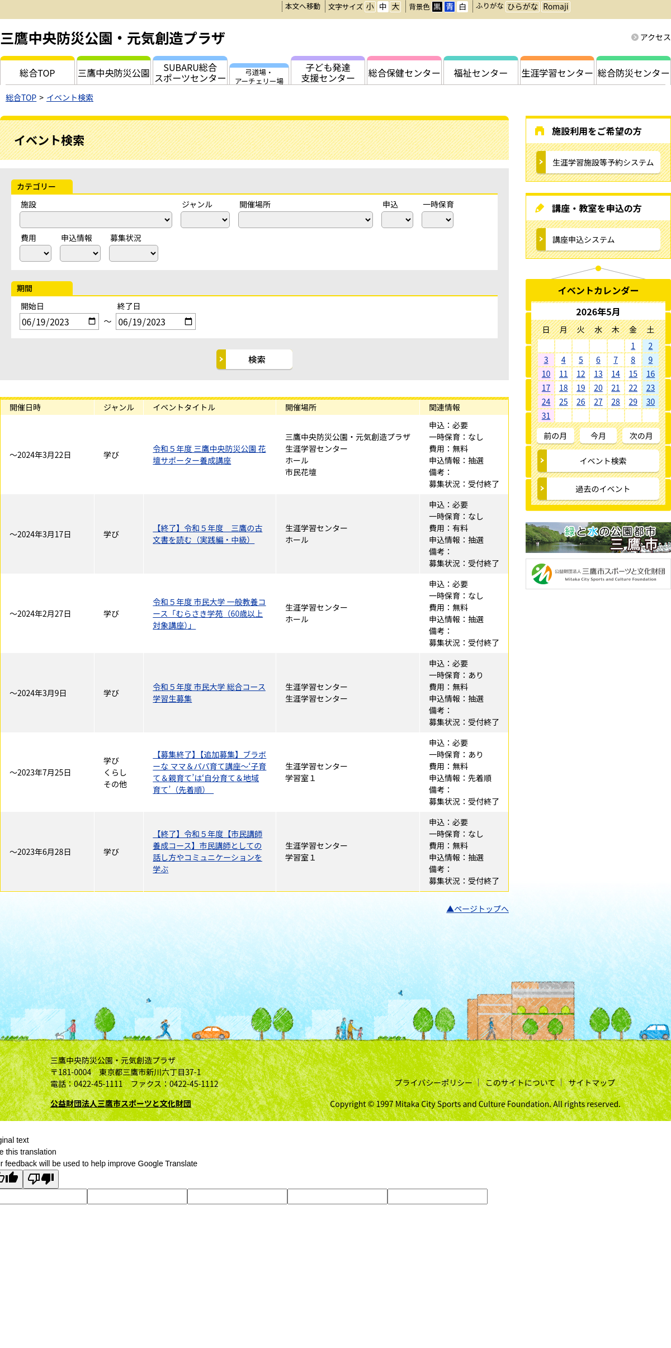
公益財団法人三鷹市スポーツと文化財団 (120, 1103)
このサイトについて (520, 1082)
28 (615, 401)
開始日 (32, 305)
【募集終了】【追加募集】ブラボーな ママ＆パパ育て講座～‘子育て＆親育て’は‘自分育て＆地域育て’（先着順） (209, 772)
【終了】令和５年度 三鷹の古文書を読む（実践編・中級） (207, 533)
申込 (390, 204)
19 (581, 387)
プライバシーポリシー (433, 1082)
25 (563, 401)
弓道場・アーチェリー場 (259, 75)
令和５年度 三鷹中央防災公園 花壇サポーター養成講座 (209, 454)
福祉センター (481, 72)
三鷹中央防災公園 (114, 72)
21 (615, 387)
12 (581, 373)
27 (598, 401)
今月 (598, 435)
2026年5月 (598, 311)
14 (615, 373)
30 (650, 401)
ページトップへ (481, 908)
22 (633, 387)
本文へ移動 (302, 6)
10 (546, 373)
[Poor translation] (41, 1179)
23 (650, 387)
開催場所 (255, 204)
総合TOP (21, 97)
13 (598, 373)
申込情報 (76, 237)
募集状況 (125, 237)
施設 (28, 204)
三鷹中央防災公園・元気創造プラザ (112, 37)
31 (546, 415)
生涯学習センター (557, 72)
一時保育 (438, 204)
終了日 (128, 305)
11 (563, 373)
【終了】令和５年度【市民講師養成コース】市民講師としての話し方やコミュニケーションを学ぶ (207, 851)
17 (546, 387)
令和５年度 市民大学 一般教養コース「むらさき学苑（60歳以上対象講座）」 (209, 613)
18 (563, 387)
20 (598, 387)
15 (633, 373)
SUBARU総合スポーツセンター (190, 72)
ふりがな (490, 5)
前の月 (555, 435)
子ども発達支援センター (328, 72)
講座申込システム (583, 239)
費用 (28, 237)
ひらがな (522, 6)
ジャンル (197, 204)
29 (633, 401)
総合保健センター (404, 72)
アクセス (655, 36)
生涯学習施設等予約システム (603, 162)
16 (650, 373)
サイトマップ (591, 1082)
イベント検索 (69, 97)
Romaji (555, 6)
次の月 (641, 435)
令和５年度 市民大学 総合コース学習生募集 (209, 692)
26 (581, 401)
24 (546, 401)
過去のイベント (603, 488)
